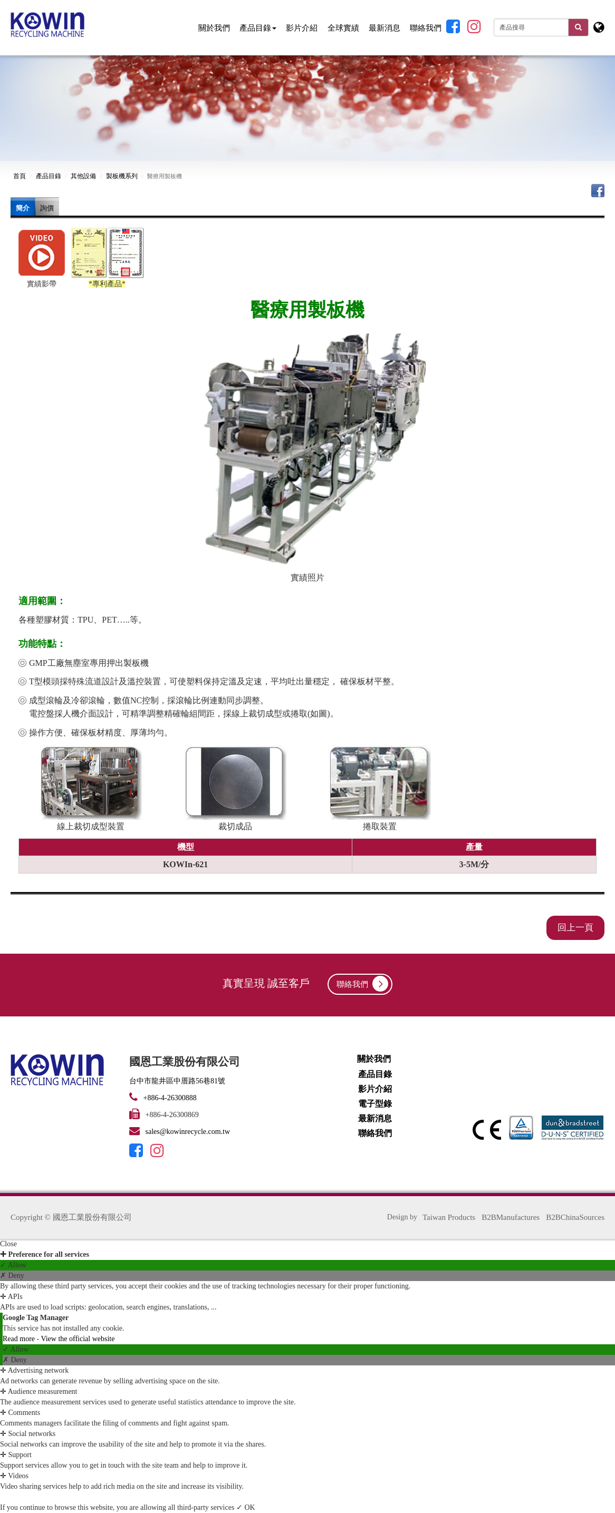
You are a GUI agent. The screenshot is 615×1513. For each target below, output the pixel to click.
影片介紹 (302, 27)
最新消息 (384, 27)
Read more (20, 1339)
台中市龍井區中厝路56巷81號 (177, 1081)
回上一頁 (575, 928)
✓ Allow (13, 1265)
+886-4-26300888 (169, 1098)
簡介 (23, 208)
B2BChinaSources (575, 1217)
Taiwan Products (448, 1217)
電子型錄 (375, 1103)
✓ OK (245, 1507)
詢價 (47, 208)
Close (8, 1244)
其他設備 (83, 176)
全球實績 (343, 27)
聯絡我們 (425, 27)
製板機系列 (122, 176)
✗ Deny (12, 1275)
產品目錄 (257, 27)
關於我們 (214, 27)
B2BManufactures (511, 1217)
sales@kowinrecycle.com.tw (188, 1132)
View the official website (77, 1339)
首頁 (19, 176)
